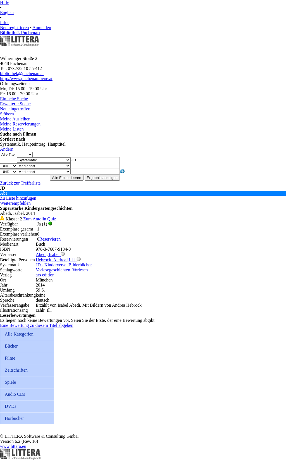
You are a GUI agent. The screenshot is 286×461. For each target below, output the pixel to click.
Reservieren (50, 239)
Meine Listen (12, 129)
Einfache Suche (14, 98)
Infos (4, 22)
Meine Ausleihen (15, 119)
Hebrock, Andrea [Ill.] (55, 259)
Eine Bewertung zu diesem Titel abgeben (36, 325)
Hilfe (4, 2)
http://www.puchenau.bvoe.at (26, 78)
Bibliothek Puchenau (20, 32)
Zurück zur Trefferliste (20, 183)
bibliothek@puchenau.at (22, 73)
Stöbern (7, 113)
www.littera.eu (13, 446)
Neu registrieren (14, 27)
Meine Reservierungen (20, 124)
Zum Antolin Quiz (39, 218)
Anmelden (41, 27)
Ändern (6, 149)
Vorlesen (80, 269)
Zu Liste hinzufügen (18, 198)
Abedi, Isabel (47, 254)
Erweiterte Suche (15, 103)
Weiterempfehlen (15, 203)
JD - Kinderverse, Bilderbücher (64, 264)
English (7, 12)
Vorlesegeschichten (53, 269)
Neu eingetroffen (15, 108)
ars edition (45, 275)
